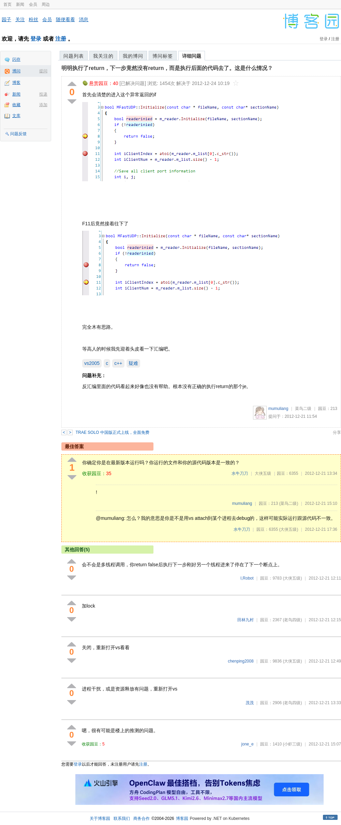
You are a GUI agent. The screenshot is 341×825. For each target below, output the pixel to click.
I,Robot (247, 578)
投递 (43, 94)
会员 (33, 4)
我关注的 (103, 56)
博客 (16, 82)
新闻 (20, 4)
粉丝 (33, 19)
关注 (20, 19)
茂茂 (250, 702)
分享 (337, 432)
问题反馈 (18, 133)
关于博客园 (100, 818)
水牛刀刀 (240, 473)
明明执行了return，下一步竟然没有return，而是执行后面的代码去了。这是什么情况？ (167, 68)
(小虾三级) (292, 744)
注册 (60, 39)
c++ (118, 363)
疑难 (133, 363)
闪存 (16, 59)
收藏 (16, 104)
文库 (16, 115)
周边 (46, 4)
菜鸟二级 (303, 408)
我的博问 (133, 56)
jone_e (247, 744)
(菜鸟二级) (288, 503)
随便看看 (65, 19)
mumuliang (278, 408)
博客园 (182, 818)
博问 (16, 71)
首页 (7, 4)
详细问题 (191, 56)
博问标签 (162, 56)
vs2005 (92, 363)
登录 (35, 39)
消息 (83, 19)
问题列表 (73, 56)
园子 (6, 19)
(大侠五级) (288, 529)
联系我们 (122, 818)
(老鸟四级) (292, 619)
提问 (43, 71)
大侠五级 (263, 473)
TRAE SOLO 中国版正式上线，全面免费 (112, 432)
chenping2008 (240, 661)
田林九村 (245, 619)
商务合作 (141, 818)
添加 (43, 104)
